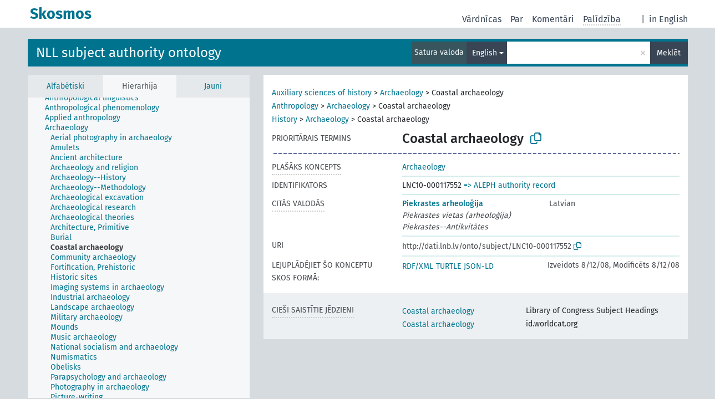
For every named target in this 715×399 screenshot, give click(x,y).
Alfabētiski (65, 86)
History (284, 119)
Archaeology (401, 93)
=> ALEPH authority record (509, 185)
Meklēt (669, 53)
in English (668, 19)
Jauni (213, 86)
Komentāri (553, 19)
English (484, 53)
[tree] (139, 248)
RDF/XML (417, 266)
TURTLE (448, 266)
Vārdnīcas (481, 19)
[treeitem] (96, 98)
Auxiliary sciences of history (322, 93)
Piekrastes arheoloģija (442, 203)
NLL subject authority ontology (128, 52)
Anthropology (295, 106)
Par (516, 19)
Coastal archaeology (438, 311)
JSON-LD (479, 266)
